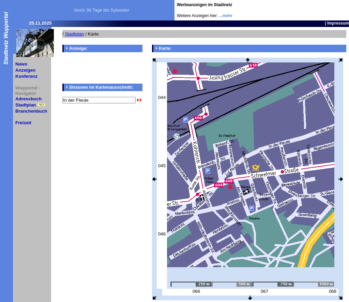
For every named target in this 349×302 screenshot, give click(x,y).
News (21, 64)
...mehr (225, 15)
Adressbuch (28, 98)
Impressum (338, 23)
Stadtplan (25, 104)
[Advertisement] (309, 10)
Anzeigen (25, 70)
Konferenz (26, 76)
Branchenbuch (31, 111)
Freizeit (23, 122)
